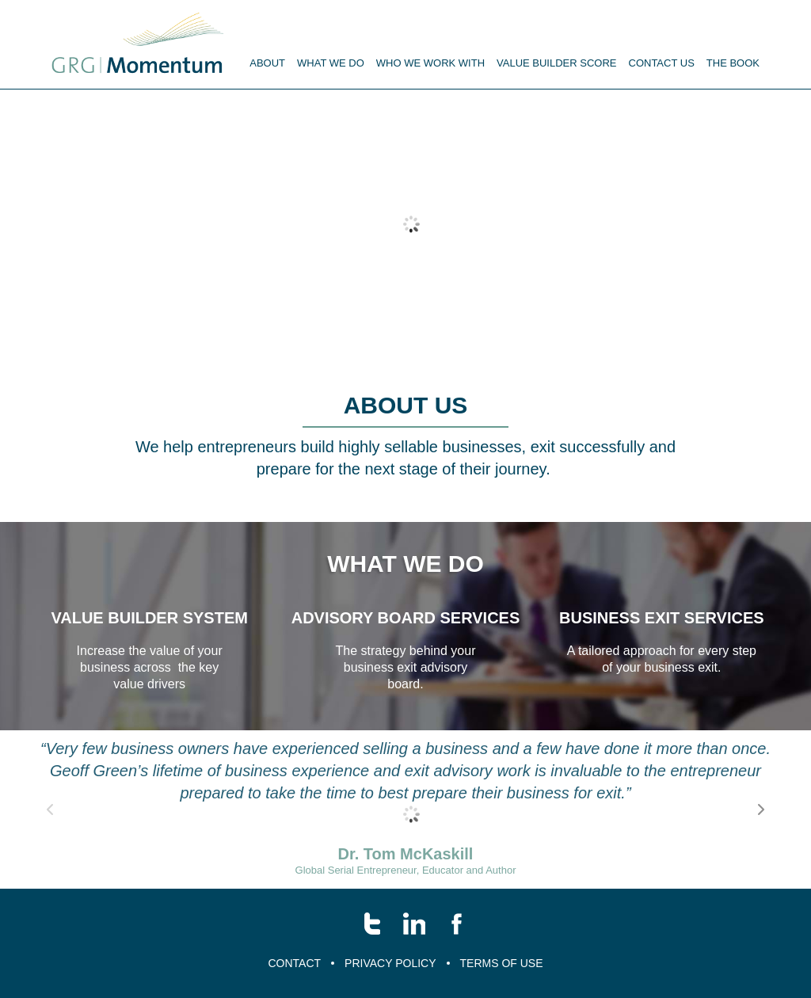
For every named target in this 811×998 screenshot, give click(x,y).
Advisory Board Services (405, 618)
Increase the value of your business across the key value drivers (150, 667)
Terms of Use (501, 963)
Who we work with (430, 63)
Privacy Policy (390, 963)
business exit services (661, 618)
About (267, 63)
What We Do (330, 63)
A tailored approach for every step (661, 650)
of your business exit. (661, 667)
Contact (294, 963)
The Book (733, 63)
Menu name (137, 44)
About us (406, 405)
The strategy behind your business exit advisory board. (405, 667)
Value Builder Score (556, 63)
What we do (405, 563)
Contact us (662, 63)
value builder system (149, 618)
